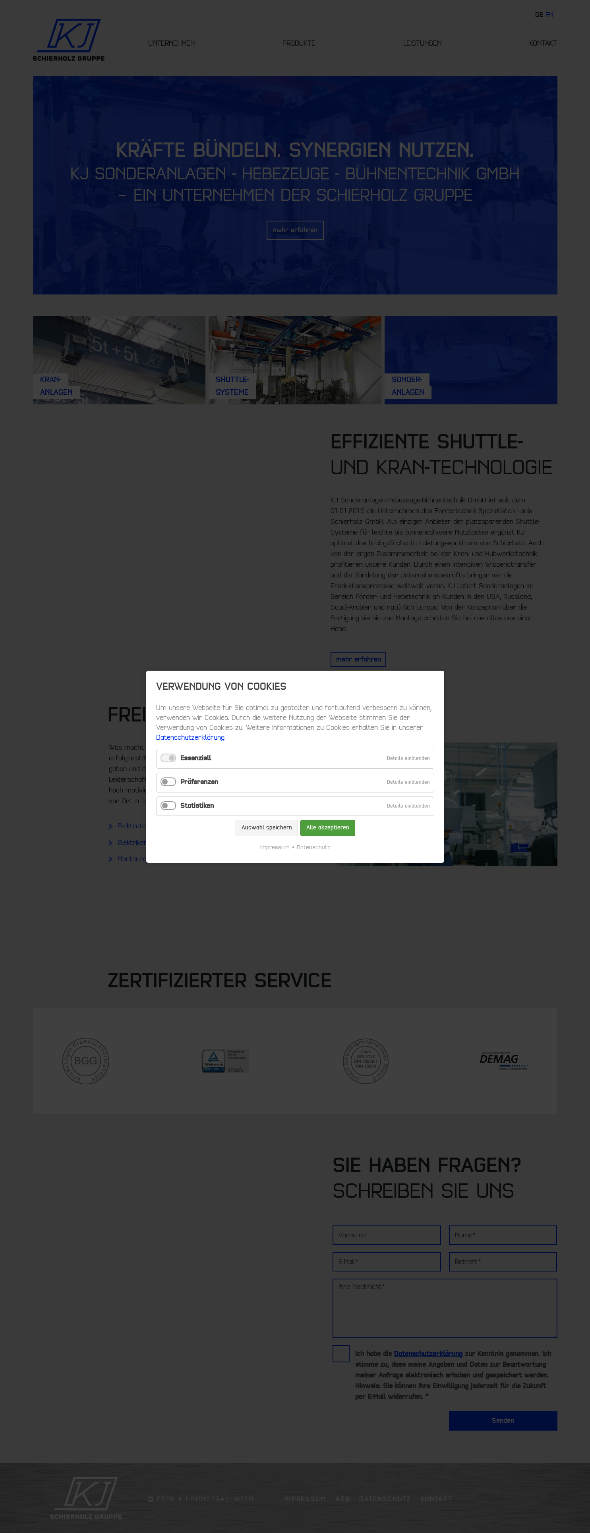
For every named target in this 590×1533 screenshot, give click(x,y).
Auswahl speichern (266, 828)
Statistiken (197, 805)
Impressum (274, 847)
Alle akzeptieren (327, 828)
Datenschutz (313, 847)
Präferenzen (199, 782)
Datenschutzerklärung (190, 737)
